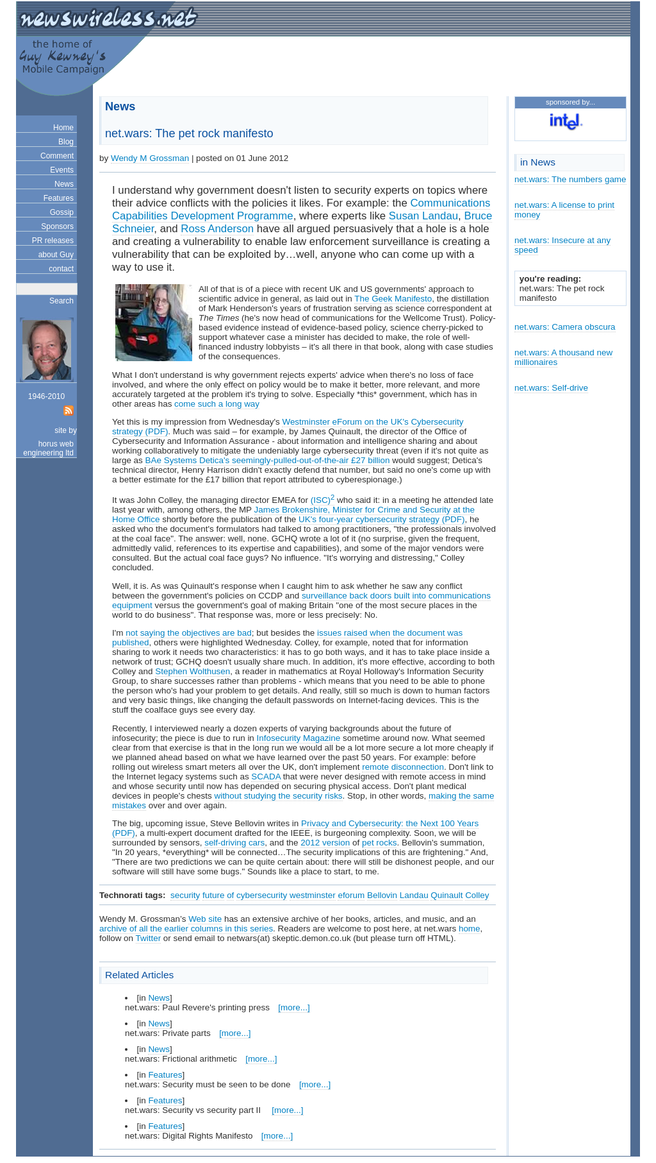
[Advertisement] (474, 68)
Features (59, 198)
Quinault (446, 895)
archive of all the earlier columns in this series (186, 928)
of (230, 895)
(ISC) (323, 500)
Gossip (62, 212)
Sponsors (57, 226)
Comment (57, 155)
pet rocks (379, 842)
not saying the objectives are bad (188, 633)
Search (61, 300)
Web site (205, 919)
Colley (477, 895)
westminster (313, 895)
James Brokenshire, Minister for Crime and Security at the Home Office (293, 514)
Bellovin (382, 895)
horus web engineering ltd (48, 448)
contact (61, 268)
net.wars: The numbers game (570, 179)
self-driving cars (234, 842)
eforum (351, 895)
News (64, 184)
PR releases (53, 240)
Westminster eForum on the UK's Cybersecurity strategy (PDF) (288, 426)
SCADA (266, 776)
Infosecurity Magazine (299, 738)
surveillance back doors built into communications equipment (301, 600)
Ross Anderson (217, 229)
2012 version (325, 842)
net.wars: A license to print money (564, 209)
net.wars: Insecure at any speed (562, 245)
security (185, 895)
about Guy (56, 254)
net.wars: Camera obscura (565, 327)
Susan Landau (423, 216)
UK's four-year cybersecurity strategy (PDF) (381, 519)
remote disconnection (403, 767)
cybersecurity (261, 895)
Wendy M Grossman (150, 158)
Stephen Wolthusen (192, 671)
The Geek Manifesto (393, 298)
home (469, 928)
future (213, 895)
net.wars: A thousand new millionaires (563, 357)
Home (63, 127)
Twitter (148, 938)
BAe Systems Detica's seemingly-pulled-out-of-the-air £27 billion (267, 460)
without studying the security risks (278, 796)
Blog (66, 141)
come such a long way (216, 404)
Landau (414, 895)
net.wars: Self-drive (551, 388)
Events (62, 170)
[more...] (293, 1007)
